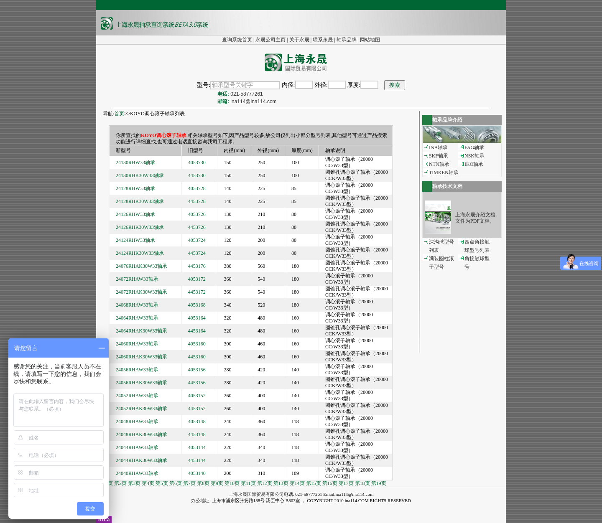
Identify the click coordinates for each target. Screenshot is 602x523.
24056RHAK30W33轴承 (141, 383)
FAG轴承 (474, 147)
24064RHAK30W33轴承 (141, 331)
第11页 (248, 483)
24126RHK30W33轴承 (140, 227)
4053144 (197, 447)
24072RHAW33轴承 (137, 279)
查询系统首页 (237, 40)
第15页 (313, 483)
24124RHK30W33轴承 (140, 253)
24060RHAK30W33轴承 (141, 357)
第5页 (162, 483)
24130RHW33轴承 (135, 162)
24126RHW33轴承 (135, 214)
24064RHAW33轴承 (137, 318)
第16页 (329, 483)
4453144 (197, 460)
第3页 (134, 483)
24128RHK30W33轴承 (140, 201)
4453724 (197, 253)
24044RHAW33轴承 (137, 447)
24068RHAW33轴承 (137, 305)
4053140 (197, 473)
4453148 (197, 434)
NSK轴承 (474, 156)
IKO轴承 (473, 164)
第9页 (217, 483)
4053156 (197, 370)
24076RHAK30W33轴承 (141, 266)
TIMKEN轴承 (444, 172)
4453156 (197, 383)
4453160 (197, 357)
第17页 (346, 483)
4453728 (197, 201)
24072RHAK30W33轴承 (141, 292)
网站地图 (370, 40)
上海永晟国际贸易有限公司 (256, 494)
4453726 (197, 227)
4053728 (197, 188)
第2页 (120, 483)
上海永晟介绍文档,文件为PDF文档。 (476, 218)
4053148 (197, 421)
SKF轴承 (438, 156)
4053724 (197, 240)
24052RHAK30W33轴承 (141, 408)
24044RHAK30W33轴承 (141, 460)
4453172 (197, 292)
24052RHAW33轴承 (137, 396)
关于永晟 (299, 40)
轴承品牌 (347, 40)
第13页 (280, 483)
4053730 (197, 162)
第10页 (232, 483)
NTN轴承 (439, 164)
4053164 (197, 318)
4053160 (197, 344)
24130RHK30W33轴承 (140, 175)
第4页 (148, 483)
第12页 (264, 483)
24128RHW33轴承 (135, 188)
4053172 (197, 279)
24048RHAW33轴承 (137, 421)
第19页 (378, 483)
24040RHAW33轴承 (137, 473)
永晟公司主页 (270, 40)
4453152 (197, 408)
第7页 (189, 483)
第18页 (362, 483)
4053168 (197, 305)
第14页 (297, 483)
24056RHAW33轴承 (137, 370)
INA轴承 (438, 147)
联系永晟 (323, 40)
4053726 (197, 214)
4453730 (197, 175)
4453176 (197, 266)
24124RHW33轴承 (135, 240)
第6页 (175, 483)
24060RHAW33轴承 (137, 344)
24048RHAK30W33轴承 (141, 434)
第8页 (203, 483)
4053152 (197, 396)
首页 (119, 114)
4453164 (197, 331)
